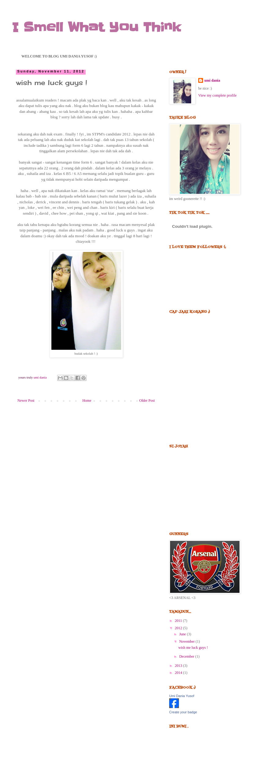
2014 (179, 672)
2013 (179, 665)
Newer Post (26, 400)
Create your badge (183, 712)
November (187, 641)
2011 (179, 621)
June (183, 634)
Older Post (147, 400)
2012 (179, 628)
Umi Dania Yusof (181, 696)
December (187, 656)
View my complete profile (217, 95)
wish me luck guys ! (193, 647)
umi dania (212, 80)
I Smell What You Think (96, 27)
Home (86, 400)
